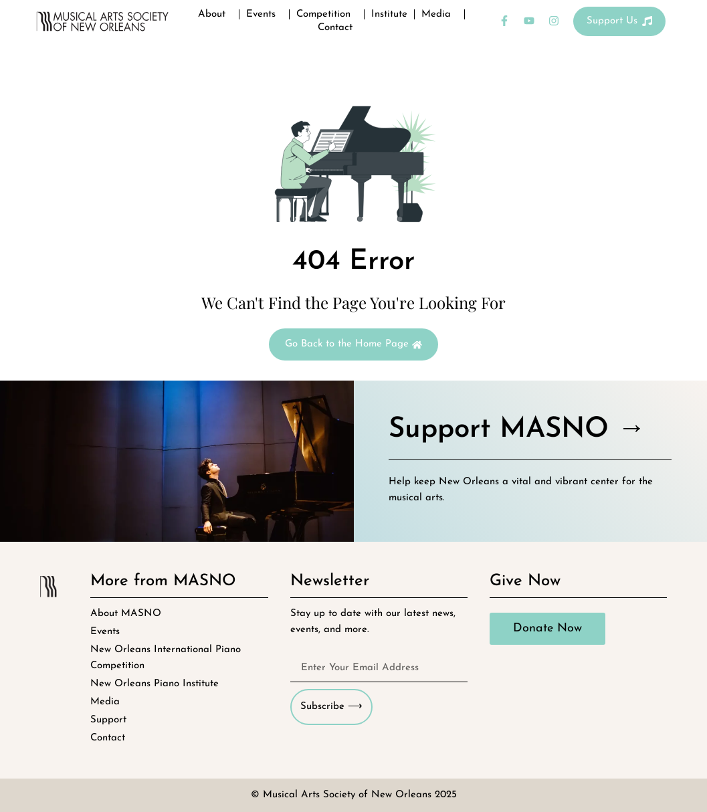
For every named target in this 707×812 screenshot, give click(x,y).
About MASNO (125, 614)
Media (439, 14)
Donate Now (547, 628)
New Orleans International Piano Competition (165, 658)
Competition (326, 14)
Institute (389, 14)
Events (264, 14)
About (215, 14)
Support (108, 720)
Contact (335, 28)
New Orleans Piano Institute (154, 684)
